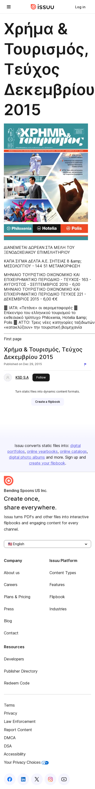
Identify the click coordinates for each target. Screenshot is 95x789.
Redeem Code (17, 683)
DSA (8, 746)
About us (12, 572)
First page (13, 338)
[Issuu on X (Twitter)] (37, 779)
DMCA (10, 737)
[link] (80, 7)
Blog (8, 620)
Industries (58, 608)
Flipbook (57, 596)
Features (57, 584)
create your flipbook (47, 463)
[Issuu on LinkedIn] (23, 779)
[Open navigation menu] (9, 7)
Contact (11, 633)
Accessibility (15, 754)
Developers (14, 659)
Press (9, 608)
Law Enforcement (20, 721)
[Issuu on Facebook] (10, 779)
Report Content (18, 729)
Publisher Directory (21, 671)
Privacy (10, 713)
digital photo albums (27, 457)
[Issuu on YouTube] (64, 779)
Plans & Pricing (17, 596)
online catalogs (73, 451)
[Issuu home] (42, 6)
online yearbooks (42, 451)
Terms (9, 705)
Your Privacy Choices (26, 762)
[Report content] (86, 365)
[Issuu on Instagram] (50, 779)
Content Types (62, 572)
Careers (10, 584)
